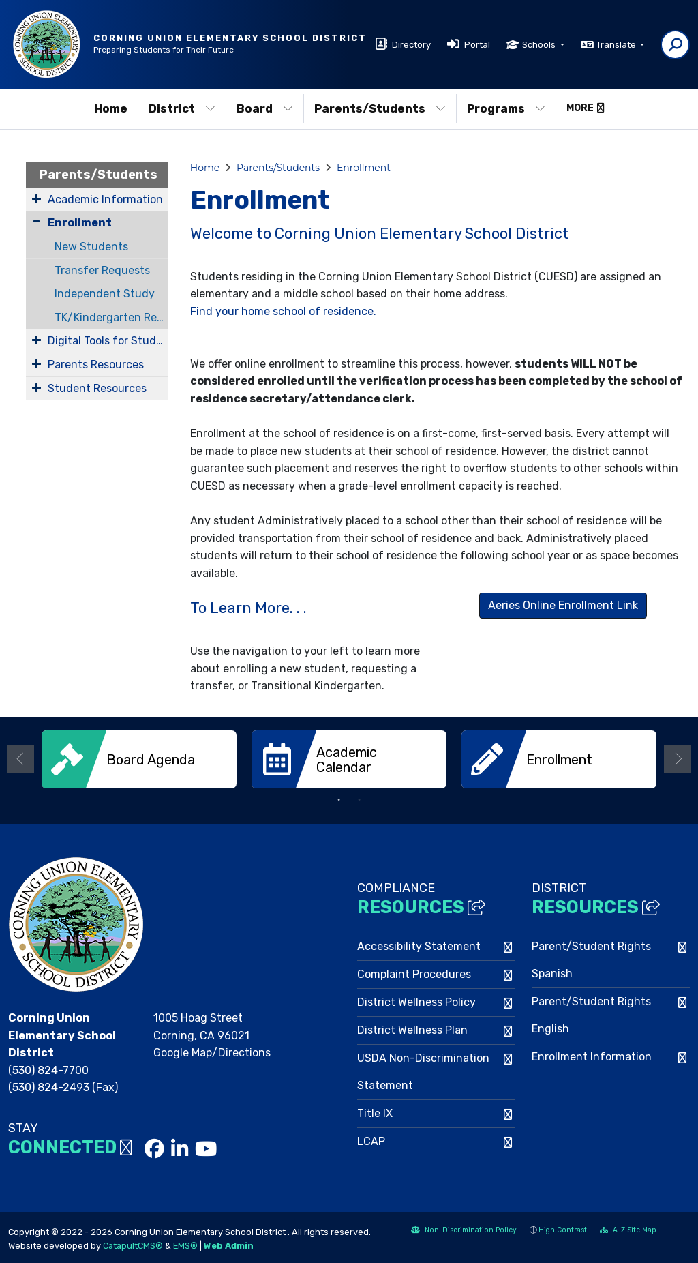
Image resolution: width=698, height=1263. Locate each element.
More (585, 108)
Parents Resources (96, 364)
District (182, 108)
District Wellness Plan (412, 1028)
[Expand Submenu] (36, 198)
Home (110, 108)
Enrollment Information (592, 1055)
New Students (91, 246)
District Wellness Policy (416, 1000)
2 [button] (359, 798)
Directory (411, 45)
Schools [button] (540, 45)
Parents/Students (380, 108)
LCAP (371, 1139)
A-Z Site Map (628, 1230)
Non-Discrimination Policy (464, 1230)
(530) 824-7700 (48, 1069)
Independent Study (105, 293)
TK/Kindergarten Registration (111, 317)
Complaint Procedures (414, 972)
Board (265, 108)
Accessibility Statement (419, 944)
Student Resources (97, 388)
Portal (477, 45)
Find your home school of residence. (283, 311)
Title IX (375, 1111)
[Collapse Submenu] (36, 221)
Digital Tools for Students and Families (108, 340)
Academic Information (105, 199)
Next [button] (677, 758)
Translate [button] (617, 45)
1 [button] (339, 798)
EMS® (185, 1245)
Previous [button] (20, 758)
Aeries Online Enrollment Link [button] (563, 605)
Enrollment (80, 222)
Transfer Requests (102, 270)
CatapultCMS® (133, 1245)
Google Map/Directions (212, 1051)
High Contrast (562, 1228)
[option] (139, 759)
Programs (506, 108)
